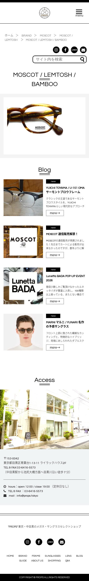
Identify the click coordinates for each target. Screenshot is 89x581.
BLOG (79, 556)
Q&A (67, 561)
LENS (68, 556)
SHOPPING (54, 561)
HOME (10, 556)
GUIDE (23, 561)
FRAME (36, 556)
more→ (55, 213)
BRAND (23, 556)
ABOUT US (37, 561)
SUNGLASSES (53, 556)
